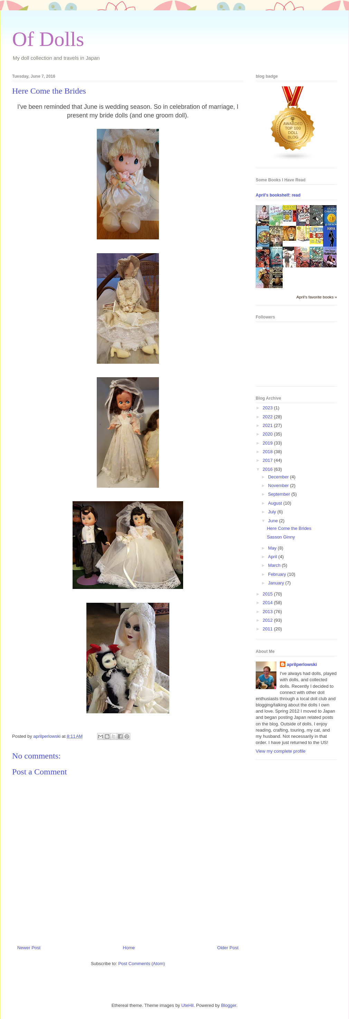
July (272, 511)
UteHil (187, 1005)
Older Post (227, 947)
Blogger (228, 1005)
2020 (268, 434)
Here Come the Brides (289, 528)
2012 (268, 620)
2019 (268, 443)
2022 (268, 416)
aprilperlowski (302, 664)
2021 (268, 425)
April (273, 556)
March (275, 565)
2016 (268, 469)
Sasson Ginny (281, 537)
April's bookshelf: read (278, 195)
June (273, 520)
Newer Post (28, 947)
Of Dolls (48, 39)
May (273, 548)
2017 (268, 460)
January (276, 582)
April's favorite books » (316, 297)
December (279, 476)
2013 (268, 611)
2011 (268, 628)
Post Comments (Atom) (141, 963)
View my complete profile (280, 751)
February (277, 574)
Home (129, 947)
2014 (268, 602)
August (275, 503)
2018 (268, 451)
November (279, 485)
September (279, 494)
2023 (268, 407)
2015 (268, 594)
